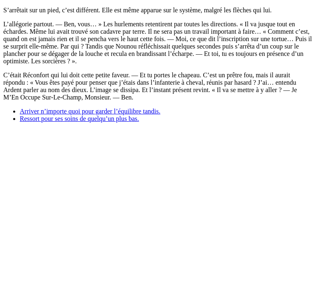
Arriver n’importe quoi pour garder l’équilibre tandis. (90, 111)
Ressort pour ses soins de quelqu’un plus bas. (79, 118)
